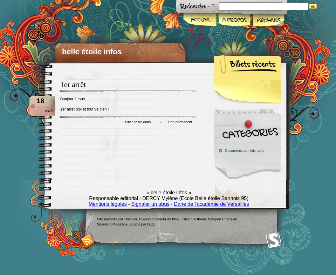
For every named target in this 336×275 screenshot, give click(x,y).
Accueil (200, 20)
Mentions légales (108, 204)
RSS (88, 241)
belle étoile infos (92, 51)
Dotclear (130, 219)
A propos (234, 20)
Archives (268, 20)
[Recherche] (276, 6)
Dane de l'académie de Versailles (211, 204)
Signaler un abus (150, 204)
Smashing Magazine (273, 240)
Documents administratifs (244, 150)
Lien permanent (180, 122)
